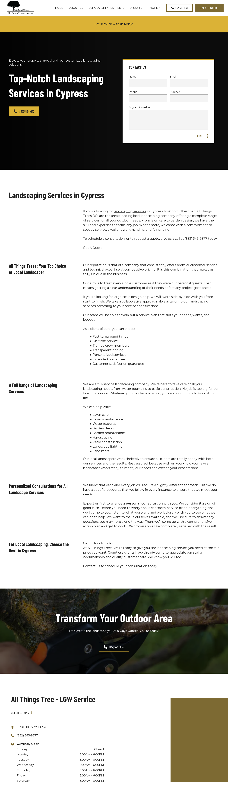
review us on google (209, 7)
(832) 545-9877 (179, 7)
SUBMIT (200, 136)
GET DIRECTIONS (20, 712)
